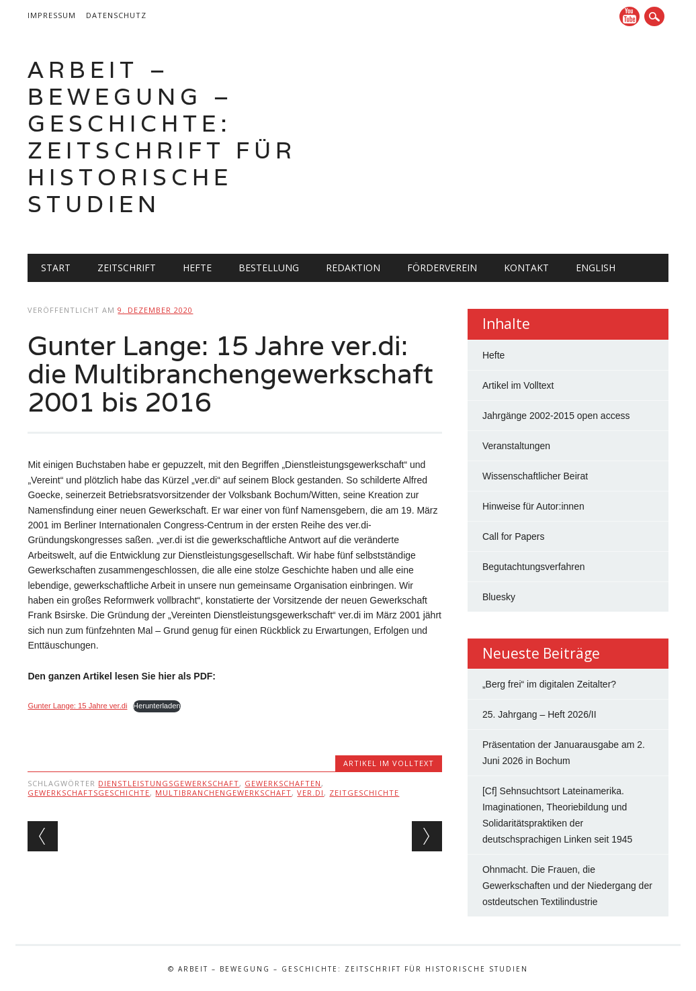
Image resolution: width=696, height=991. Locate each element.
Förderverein (442, 267)
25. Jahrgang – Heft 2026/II (539, 714)
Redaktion (353, 267)
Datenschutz (116, 15)
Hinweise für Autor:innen (533, 506)
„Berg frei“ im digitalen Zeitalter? (549, 684)
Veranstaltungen (516, 445)
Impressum (52, 15)
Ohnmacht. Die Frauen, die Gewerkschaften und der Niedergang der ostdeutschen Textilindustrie (567, 885)
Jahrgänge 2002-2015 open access (556, 415)
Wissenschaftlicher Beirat (535, 476)
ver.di (310, 793)
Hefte (197, 267)
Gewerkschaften (283, 783)
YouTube (629, 16)
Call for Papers (513, 536)
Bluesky (498, 597)
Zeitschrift (126, 267)
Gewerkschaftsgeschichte (89, 793)
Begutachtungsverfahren (533, 566)
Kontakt (526, 267)
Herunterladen (157, 706)
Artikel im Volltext (388, 763)
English (595, 267)
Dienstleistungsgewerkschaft (168, 783)
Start (56, 267)
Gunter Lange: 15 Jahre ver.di (77, 706)
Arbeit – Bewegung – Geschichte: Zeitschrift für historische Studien (162, 136)
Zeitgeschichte (364, 793)
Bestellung (268, 267)
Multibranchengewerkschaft (223, 793)
